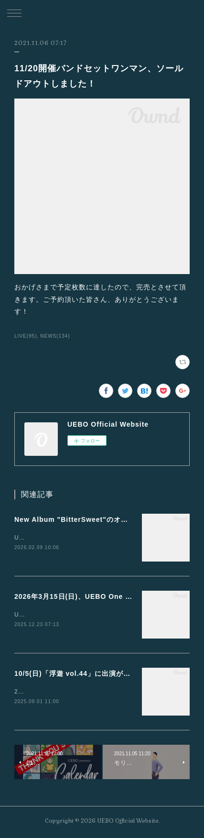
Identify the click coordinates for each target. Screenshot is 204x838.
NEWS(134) (55, 336)
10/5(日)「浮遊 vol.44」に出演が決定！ (79, 675)
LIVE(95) (25, 336)
